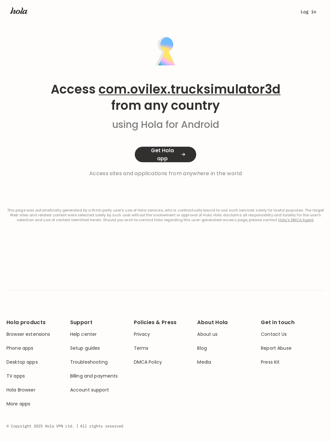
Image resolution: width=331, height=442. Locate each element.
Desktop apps (22, 362)
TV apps (15, 376)
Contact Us (274, 334)
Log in (308, 12)
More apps (18, 404)
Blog (202, 348)
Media (204, 362)
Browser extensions (28, 334)
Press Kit (270, 362)
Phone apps (19, 348)
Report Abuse (276, 348)
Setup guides (85, 348)
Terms (141, 348)
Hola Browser (21, 390)
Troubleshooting (89, 362)
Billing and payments (94, 376)
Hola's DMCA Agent (296, 220)
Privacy (142, 334)
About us (207, 334)
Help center (83, 334)
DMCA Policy (148, 362)
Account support (89, 390)
